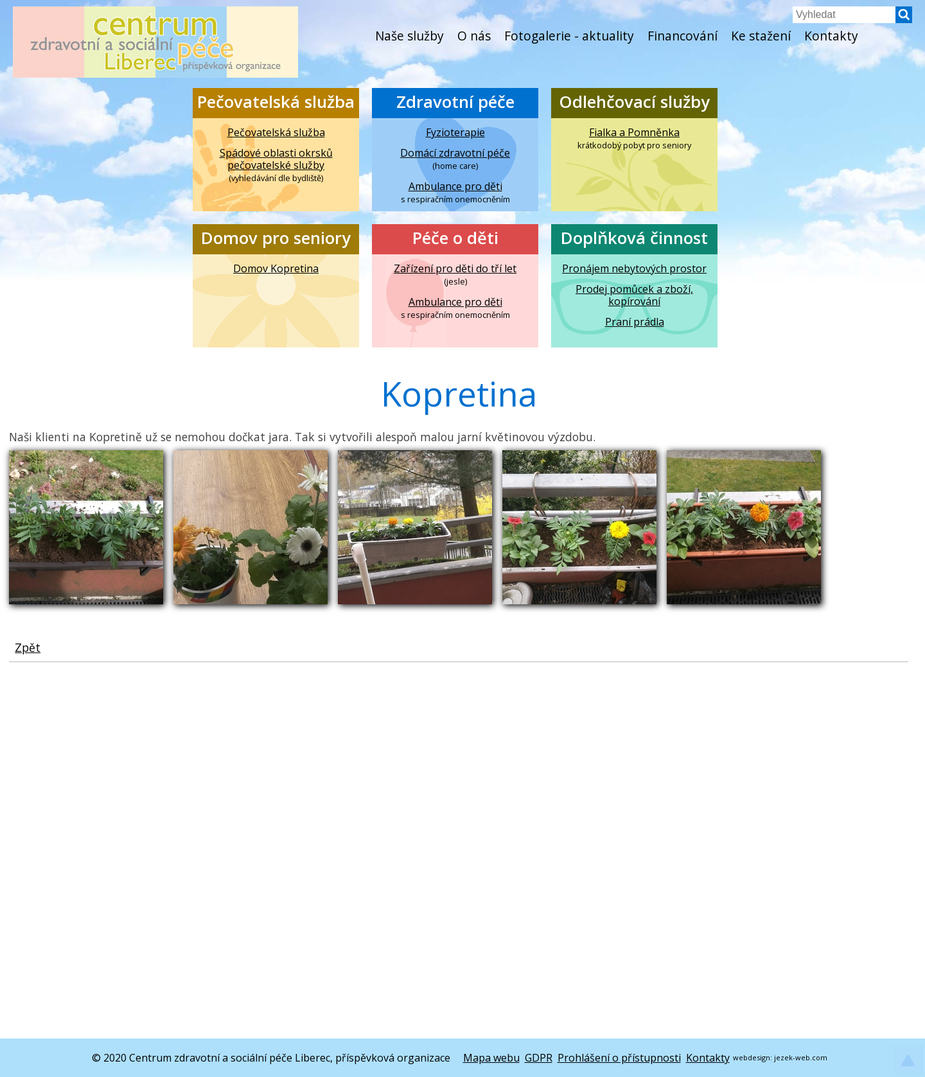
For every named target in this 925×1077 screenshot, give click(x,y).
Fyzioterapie (455, 133)
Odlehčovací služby (634, 102)
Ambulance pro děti (455, 186)
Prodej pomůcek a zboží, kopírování (634, 295)
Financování (683, 35)
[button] (903, 19)
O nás (474, 35)
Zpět (27, 647)
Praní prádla (634, 322)
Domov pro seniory (276, 238)
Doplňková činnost (634, 238)
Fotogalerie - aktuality (569, 35)
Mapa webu (491, 1058)
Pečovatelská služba (276, 102)
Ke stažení (761, 35)
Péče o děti (455, 238)
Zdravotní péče (455, 102)
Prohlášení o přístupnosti (619, 1058)
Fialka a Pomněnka (634, 133)
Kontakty (831, 35)
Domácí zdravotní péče (455, 153)
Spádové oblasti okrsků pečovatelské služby (276, 159)
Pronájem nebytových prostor (634, 269)
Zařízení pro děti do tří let (455, 269)
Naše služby (409, 35)
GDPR (538, 1058)
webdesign (751, 1057)
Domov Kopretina (276, 269)
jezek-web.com (800, 1057)
